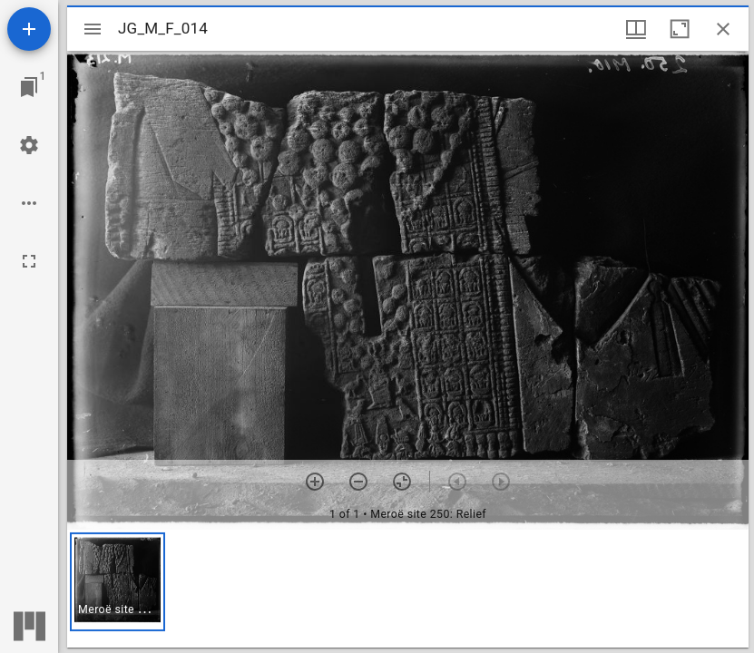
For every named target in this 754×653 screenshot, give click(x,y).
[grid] (408, 589)
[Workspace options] (29, 203)
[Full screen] (29, 261)
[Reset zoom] (402, 481)
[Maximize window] (679, 29)
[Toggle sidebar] (92, 29)
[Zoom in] (315, 481)
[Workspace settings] (29, 145)
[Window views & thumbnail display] (636, 29)
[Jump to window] (29, 87)
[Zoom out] (358, 481)
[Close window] (723, 29)
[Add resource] (29, 29)
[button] (117, 582)
